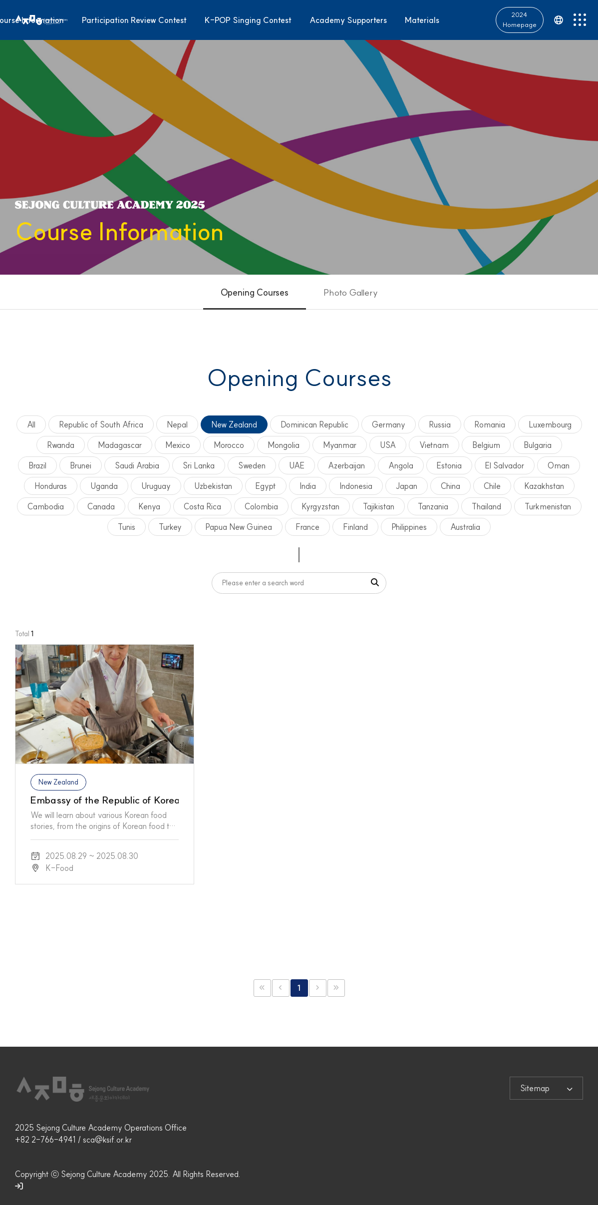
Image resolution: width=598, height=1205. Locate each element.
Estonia (449, 465)
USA (388, 445)
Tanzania (433, 506)
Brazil (37, 465)
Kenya (149, 506)
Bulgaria (538, 445)
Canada (101, 506)
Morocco (229, 445)
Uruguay (156, 486)
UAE (296, 465)
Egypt (266, 486)
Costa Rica (202, 506)
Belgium (486, 445)
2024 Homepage (520, 18)
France (307, 527)
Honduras (50, 486)
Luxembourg (550, 424)
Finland (355, 527)
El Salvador (504, 465)
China (450, 486)
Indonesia (355, 486)
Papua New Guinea (238, 527)
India (307, 486)
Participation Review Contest (134, 19)
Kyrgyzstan (320, 506)
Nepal (177, 424)
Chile (492, 486)
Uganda (104, 486)
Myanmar (339, 445)
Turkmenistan (548, 506)
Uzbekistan (213, 486)
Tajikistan (378, 506)
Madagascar (120, 445)
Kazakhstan (544, 486)
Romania (489, 424)
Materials (422, 19)
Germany (388, 424)
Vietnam (434, 445)
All (31, 424)
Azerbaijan (346, 465)
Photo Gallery (350, 292)
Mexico (177, 445)
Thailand (486, 506)
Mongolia (283, 445)
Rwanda (60, 445)
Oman (559, 465)
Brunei (80, 465)
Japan (406, 486)
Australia (465, 527)
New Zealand (234, 424)
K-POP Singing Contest (248, 19)
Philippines (409, 527)
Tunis (126, 527)
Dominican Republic (314, 424)
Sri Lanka (199, 465)
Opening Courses (255, 292)
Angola (400, 465)
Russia (440, 424)
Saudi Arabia (137, 465)
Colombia (261, 506)
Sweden (252, 465)
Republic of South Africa (101, 424)
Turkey (170, 527)
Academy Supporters (348, 19)
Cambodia (45, 506)
